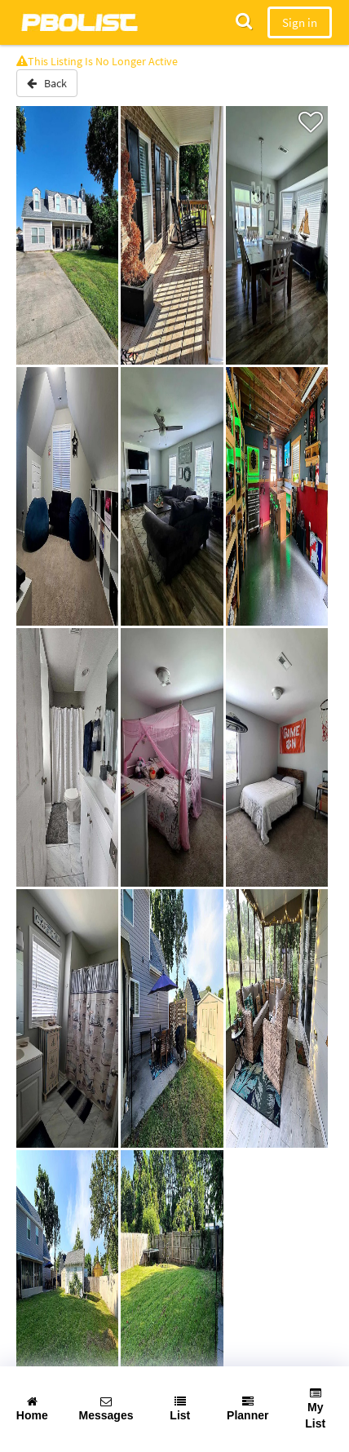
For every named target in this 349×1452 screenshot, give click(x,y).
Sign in (299, 22)
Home (32, 1409)
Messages (106, 1409)
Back (47, 83)
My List (315, 1409)
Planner (247, 1409)
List (180, 1409)
